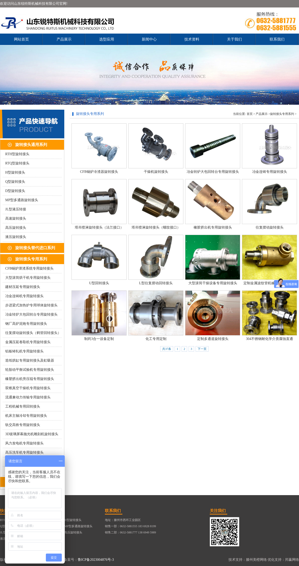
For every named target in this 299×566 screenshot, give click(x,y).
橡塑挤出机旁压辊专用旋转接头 (29, 379)
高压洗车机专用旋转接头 (24, 452)
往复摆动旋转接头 (270, 227)
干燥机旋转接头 (156, 172)
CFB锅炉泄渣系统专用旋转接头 (29, 268)
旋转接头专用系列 (31, 259)
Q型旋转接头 (15, 182)
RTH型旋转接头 (17, 154)
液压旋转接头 (15, 237)
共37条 (166, 349)
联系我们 (277, 39)
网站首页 (21, 39)
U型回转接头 (99, 283)
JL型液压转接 (15, 209)
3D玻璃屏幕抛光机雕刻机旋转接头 (31, 434)
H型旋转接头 (15, 172)
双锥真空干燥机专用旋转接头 (28, 388)
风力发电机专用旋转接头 (24, 443)
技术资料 (191, 39)
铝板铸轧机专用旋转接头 (24, 351)
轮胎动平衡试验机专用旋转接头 (29, 370)
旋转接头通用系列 (31, 144)
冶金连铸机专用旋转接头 (24, 296)
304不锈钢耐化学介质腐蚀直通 (269, 339)
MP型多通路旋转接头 (21, 200)
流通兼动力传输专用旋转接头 (28, 397)
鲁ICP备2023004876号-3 (96, 560)
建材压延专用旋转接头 (22, 287)
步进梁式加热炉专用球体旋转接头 (31, 305)
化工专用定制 (156, 339)
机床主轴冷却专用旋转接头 (26, 416)
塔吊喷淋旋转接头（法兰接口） (99, 227)
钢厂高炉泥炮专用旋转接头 (26, 324)
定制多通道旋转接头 (212, 339)
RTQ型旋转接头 (17, 163)
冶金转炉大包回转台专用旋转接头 (31, 314)
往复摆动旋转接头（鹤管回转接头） (33, 333)
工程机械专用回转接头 (22, 406)
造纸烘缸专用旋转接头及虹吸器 (29, 360)
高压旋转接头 (15, 228)
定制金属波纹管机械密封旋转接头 (269, 283)
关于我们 (234, 39)
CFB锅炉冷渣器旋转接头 (99, 172)
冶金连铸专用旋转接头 (269, 172)
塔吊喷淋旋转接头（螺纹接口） (156, 227)
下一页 (202, 349)
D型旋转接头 (15, 191)
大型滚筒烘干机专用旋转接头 (28, 278)
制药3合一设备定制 (99, 339)
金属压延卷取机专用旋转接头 (28, 342)
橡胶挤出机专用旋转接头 (213, 227)
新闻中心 (149, 39)
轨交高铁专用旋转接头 (22, 425)
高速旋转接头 (15, 218)
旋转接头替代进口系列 (35, 248)
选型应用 (106, 39)
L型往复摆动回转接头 (156, 283)
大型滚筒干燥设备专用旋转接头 (212, 283)
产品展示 (64, 39)
